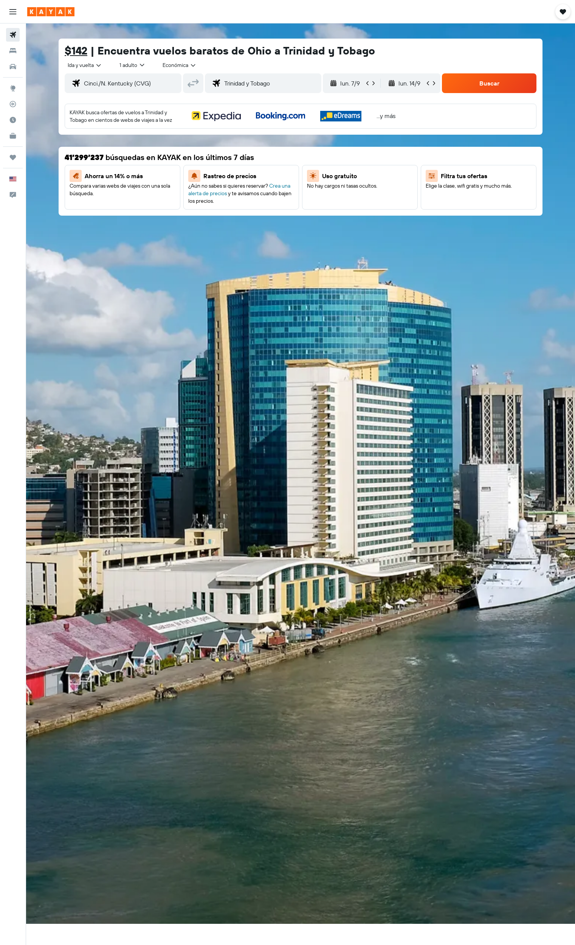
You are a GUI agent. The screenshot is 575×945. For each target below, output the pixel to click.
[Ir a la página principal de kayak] (50, 11)
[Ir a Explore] (13, 88)
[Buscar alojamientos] (13, 50)
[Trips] (13, 157)
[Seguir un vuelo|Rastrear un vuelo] (13, 104)
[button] (13, 11)
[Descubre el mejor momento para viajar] (13, 119)
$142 (76, 50)
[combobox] (85, 65)
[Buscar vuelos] (13, 34)
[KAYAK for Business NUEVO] (13, 135)
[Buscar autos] (13, 66)
